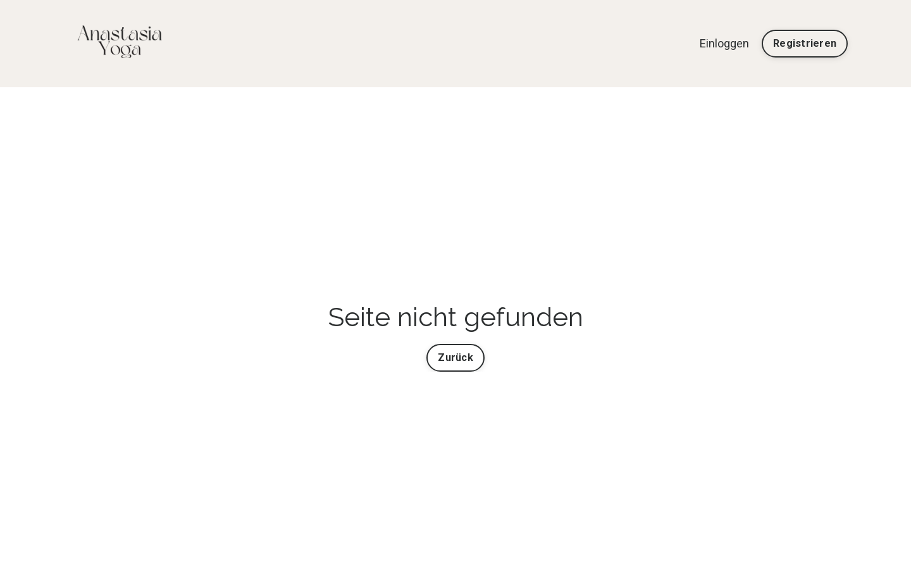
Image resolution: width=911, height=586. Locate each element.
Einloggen (724, 43)
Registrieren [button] (804, 43)
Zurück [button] (455, 357)
